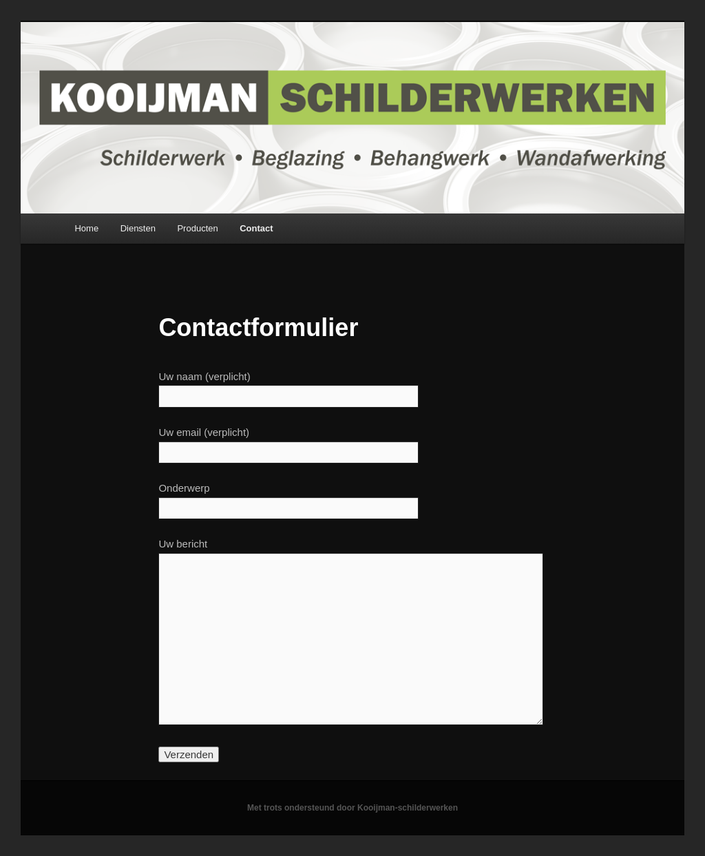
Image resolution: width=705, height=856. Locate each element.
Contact (256, 228)
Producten (197, 228)
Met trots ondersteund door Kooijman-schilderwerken (352, 808)
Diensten (138, 228)
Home (86, 228)
